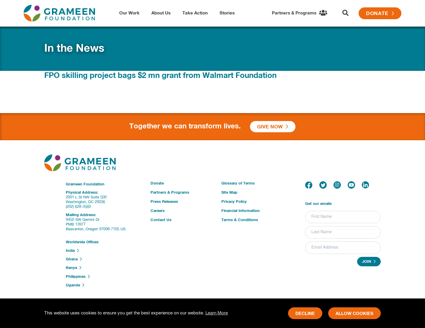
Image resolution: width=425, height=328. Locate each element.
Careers (158, 211)
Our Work (129, 13)
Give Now (272, 127)
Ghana (74, 259)
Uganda (75, 285)
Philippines (78, 277)
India (72, 251)
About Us (161, 13)
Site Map (229, 193)
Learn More (216, 313)
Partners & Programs (170, 193)
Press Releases (164, 202)
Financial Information (240, 211)
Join (369, 262)
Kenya (73, 268)
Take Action (195, 13)
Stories (227, 13)
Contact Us (161, 220)
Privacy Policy (234, 202)
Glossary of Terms (238, 183)
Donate (380, 13)
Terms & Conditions (239, 220)
